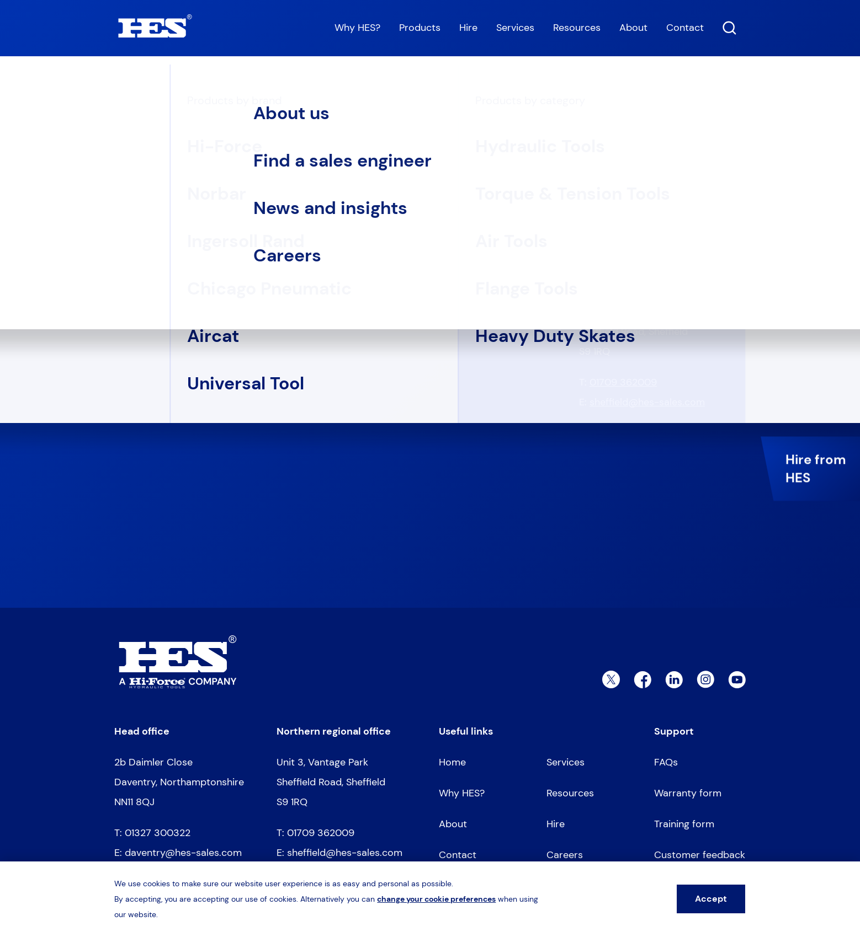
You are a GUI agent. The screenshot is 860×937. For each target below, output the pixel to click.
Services (515, 27)
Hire (468, 27)
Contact (685, 27)
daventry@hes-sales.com (648, 249)
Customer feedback (699, 854)
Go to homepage (168, 256)
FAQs (666, 762)
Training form (684, 824)
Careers (564, 854)
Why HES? (357, 27)
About (633, 27)
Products (419, 27)
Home (125, 84)
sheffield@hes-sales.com (647, 402)
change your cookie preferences (436, 899)
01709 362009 (623, 382)
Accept (711, 898)
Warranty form (687, 793)
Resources (577, 27)
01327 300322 (622, 230)
